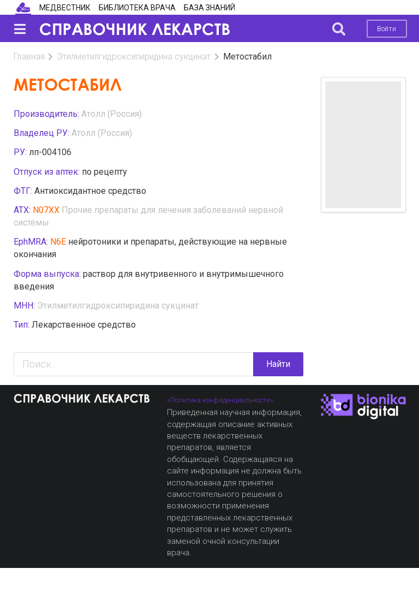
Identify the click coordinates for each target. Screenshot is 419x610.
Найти (278, 364)
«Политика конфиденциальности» (220, 400)
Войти (386, 29)
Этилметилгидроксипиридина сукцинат (134, 56)
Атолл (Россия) (111, 114)
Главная (29, 56)
